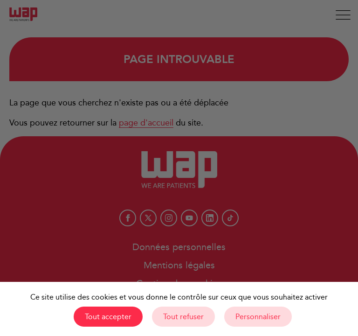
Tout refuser (183, 316)
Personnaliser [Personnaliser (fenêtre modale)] (258, 316)
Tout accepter (108, 316)
